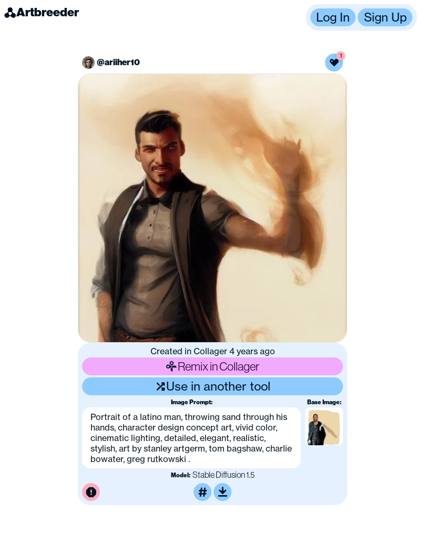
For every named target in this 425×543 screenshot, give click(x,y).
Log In (333, 17)
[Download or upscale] (222, 492)
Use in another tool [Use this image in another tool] (213, 386)
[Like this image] (334, 62)
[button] (361, 17)
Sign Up (385, 17)
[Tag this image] (202, 492)
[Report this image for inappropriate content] (91, 492)
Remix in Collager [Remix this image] (212, 366)
